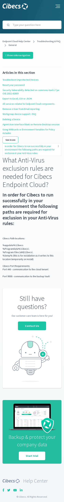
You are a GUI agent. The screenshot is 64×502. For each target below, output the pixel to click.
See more (10, 139)
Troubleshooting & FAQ (48, 41)
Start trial (32, 455)
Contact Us (32, 325)
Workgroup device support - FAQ (19, 114)
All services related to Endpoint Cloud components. (29, 103)
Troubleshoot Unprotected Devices (21, 79)
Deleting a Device (11, 119)
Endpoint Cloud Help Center (17, 41)
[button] (57, 6)
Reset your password (14, 84)
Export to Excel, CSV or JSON (17, 98)
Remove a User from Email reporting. (21, 108)
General (13, 45)
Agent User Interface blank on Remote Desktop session (31, 124)
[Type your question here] (32, 25)
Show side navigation (17, 55)
